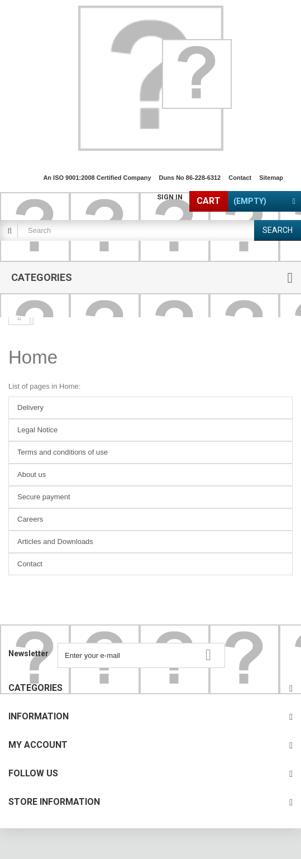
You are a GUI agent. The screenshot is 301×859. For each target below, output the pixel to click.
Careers (30, 519)
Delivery (30, 407)
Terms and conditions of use (62, 452)
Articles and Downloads (55, 541)
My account (38, 744)
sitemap (271, 177)
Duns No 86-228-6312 (190, 177)
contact (239, 177)
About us (31, 474)
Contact (29, 564)
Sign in (170, 197)
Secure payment (43, 497)
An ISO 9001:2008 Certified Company (97, 177)
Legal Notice (37, 430)
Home (33, 357)
